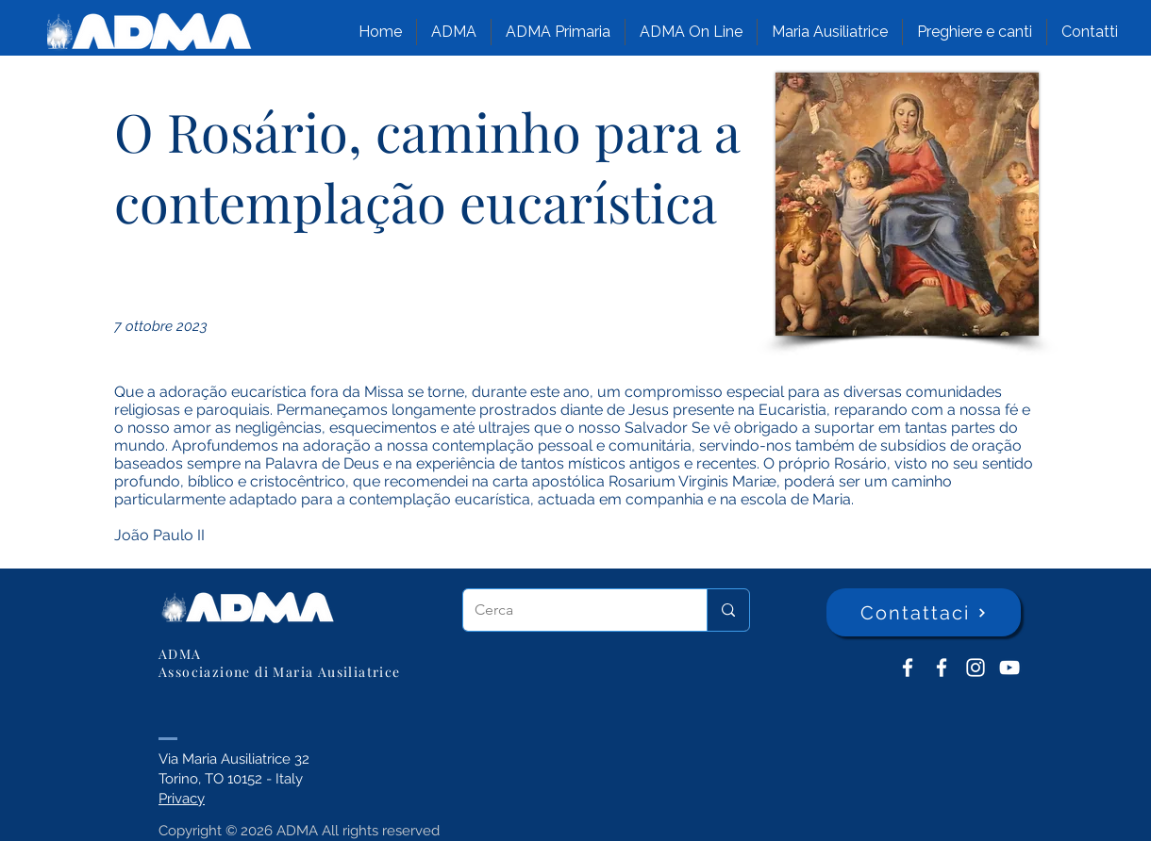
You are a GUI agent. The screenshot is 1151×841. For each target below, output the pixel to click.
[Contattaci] (923, 612)
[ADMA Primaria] (941, 667)
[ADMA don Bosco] (907, 667)
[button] (454, 32)
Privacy (181, 798)
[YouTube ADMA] (1009, 667)
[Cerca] (571, 610)
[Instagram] (975, 667)
